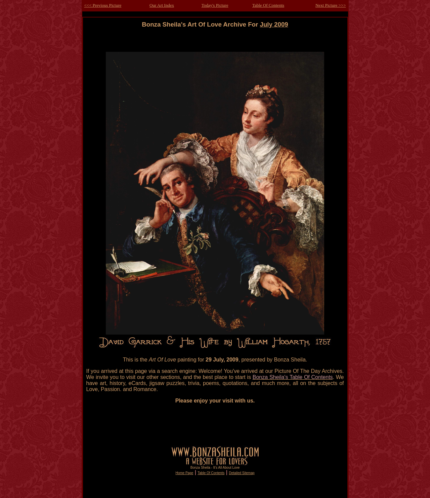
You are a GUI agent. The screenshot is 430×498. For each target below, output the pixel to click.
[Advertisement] (215, 43)
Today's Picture (215, 5)
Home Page (184, 473)
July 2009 (274, 24)
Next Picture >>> (330, 5)
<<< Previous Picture (103, 5)
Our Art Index (161, 5)
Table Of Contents (268, 5)
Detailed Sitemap (241, 473)
